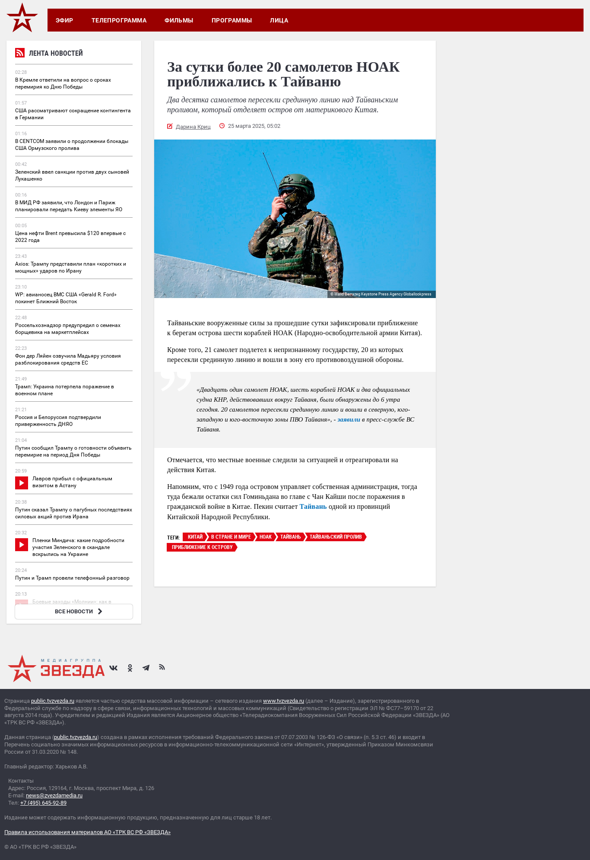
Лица (279, 20)
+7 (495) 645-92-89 (43, 803)
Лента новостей (49, 54)
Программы (232, 20)
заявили (348, 419)
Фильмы (179, 20)
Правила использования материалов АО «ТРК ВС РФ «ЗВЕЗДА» (87, 832)
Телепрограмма (119, 20)
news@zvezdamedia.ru (54, 795)
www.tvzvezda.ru (283, 701)
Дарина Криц (193, 127)
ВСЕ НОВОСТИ (80, 611)
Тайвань (313, 506)
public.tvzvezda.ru (52, 701)
